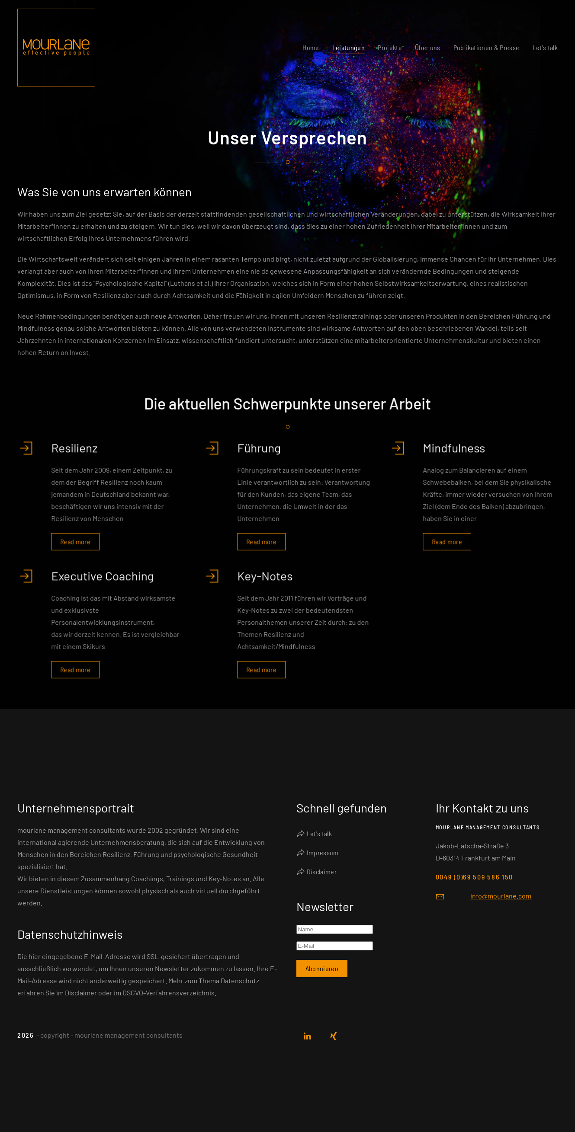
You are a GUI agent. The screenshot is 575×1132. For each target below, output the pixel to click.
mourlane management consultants (488, 827)
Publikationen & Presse (486, 47)
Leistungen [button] (348, 47)
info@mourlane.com (500, 896)
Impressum (317, 852)
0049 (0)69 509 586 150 (474, 877)
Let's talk (545, 47)
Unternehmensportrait (75, 807)
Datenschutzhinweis (69, 934)
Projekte (390, 47)
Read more (76, 540)
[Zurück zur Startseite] (56, 47)
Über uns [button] (427, 47)
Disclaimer (316, 871)
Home (310, 47)
